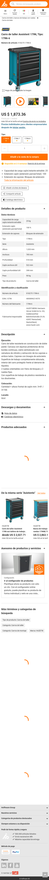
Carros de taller (7, 20)
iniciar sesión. (19, 127)
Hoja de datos (9, 413)
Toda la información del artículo (19, 180)
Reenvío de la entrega (36, 163)
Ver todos (41, 493)
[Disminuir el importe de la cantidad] (4, 148)
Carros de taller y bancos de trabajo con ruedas (18, 18)
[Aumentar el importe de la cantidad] (44, 148)
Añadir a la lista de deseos (15, 188)
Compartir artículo (12, 194)
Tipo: (3, 134)
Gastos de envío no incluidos (34, 121)
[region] (24, 101)
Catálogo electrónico (13, 200)
